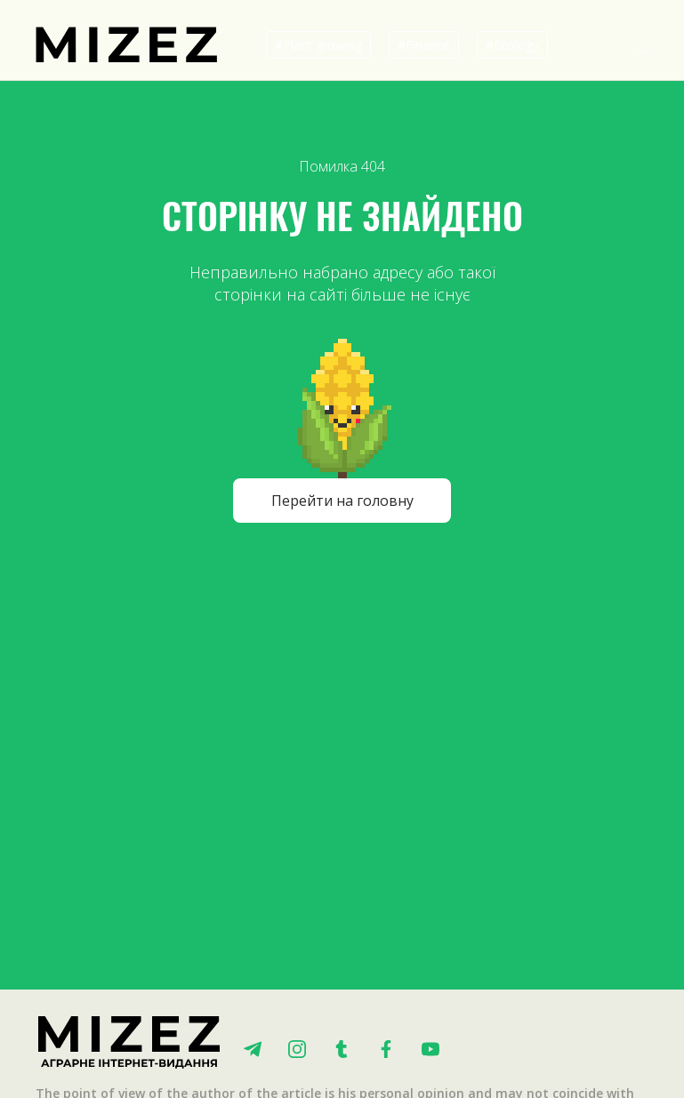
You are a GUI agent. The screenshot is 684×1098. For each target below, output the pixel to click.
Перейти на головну (342, 500)
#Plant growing (318, 44)
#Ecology (512, 44)
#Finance (424, 44)
